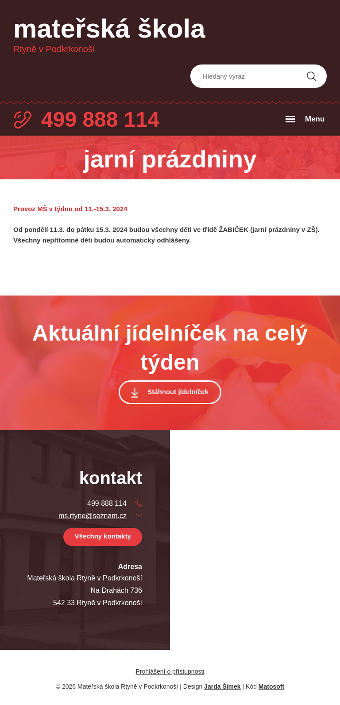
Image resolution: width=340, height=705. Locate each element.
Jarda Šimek (222, 686)
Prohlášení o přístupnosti (170, 671)
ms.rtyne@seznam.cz (92, 515)
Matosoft (271, 686)
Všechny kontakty (102, 536)
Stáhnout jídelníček (178, 391)
